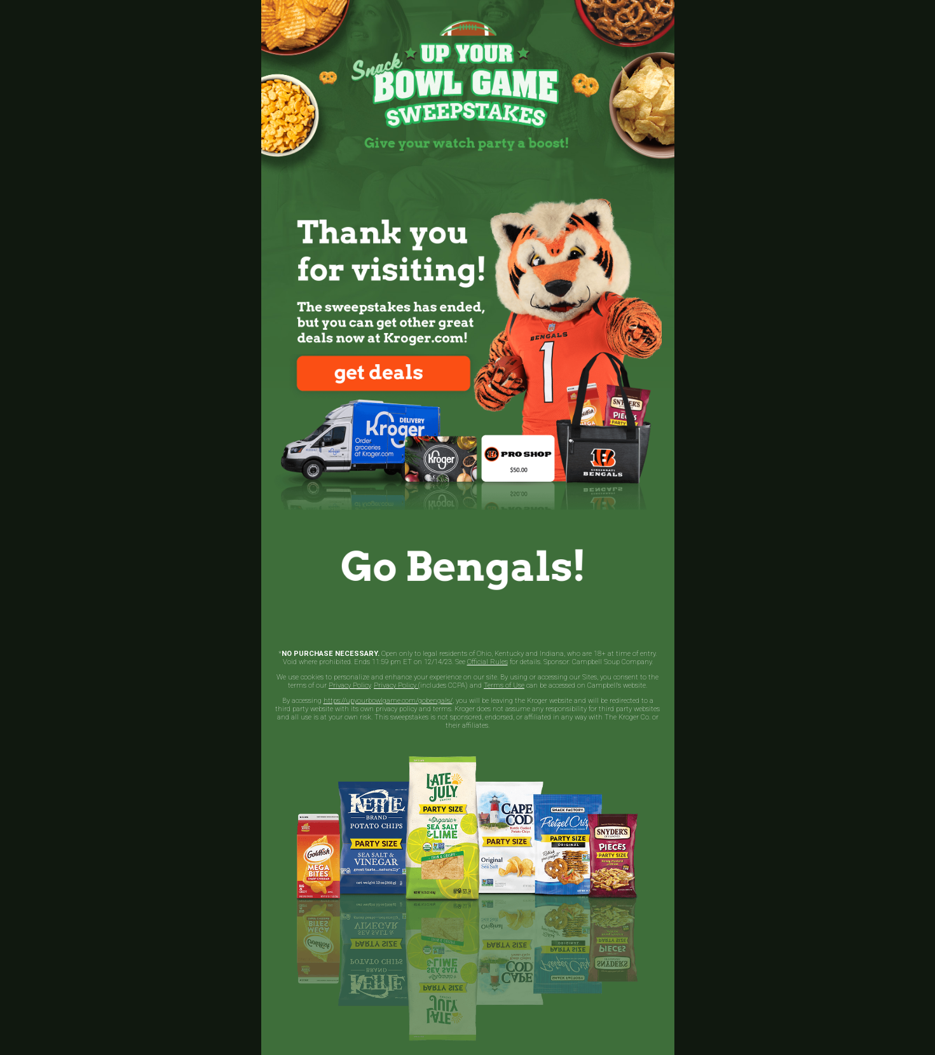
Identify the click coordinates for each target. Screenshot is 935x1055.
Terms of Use (504, 685)
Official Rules (487, 662)
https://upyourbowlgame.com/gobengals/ (388, 701)
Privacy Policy (350, 685)
